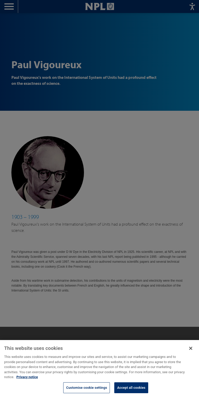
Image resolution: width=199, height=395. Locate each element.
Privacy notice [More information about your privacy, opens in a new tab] (27, 380)
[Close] (190, 351)
